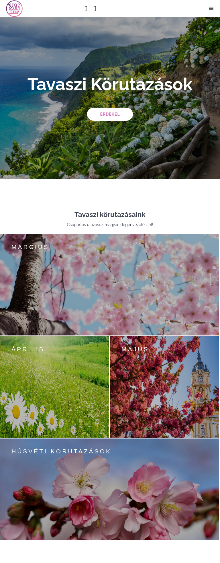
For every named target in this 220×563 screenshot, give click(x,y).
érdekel (110, 114)
